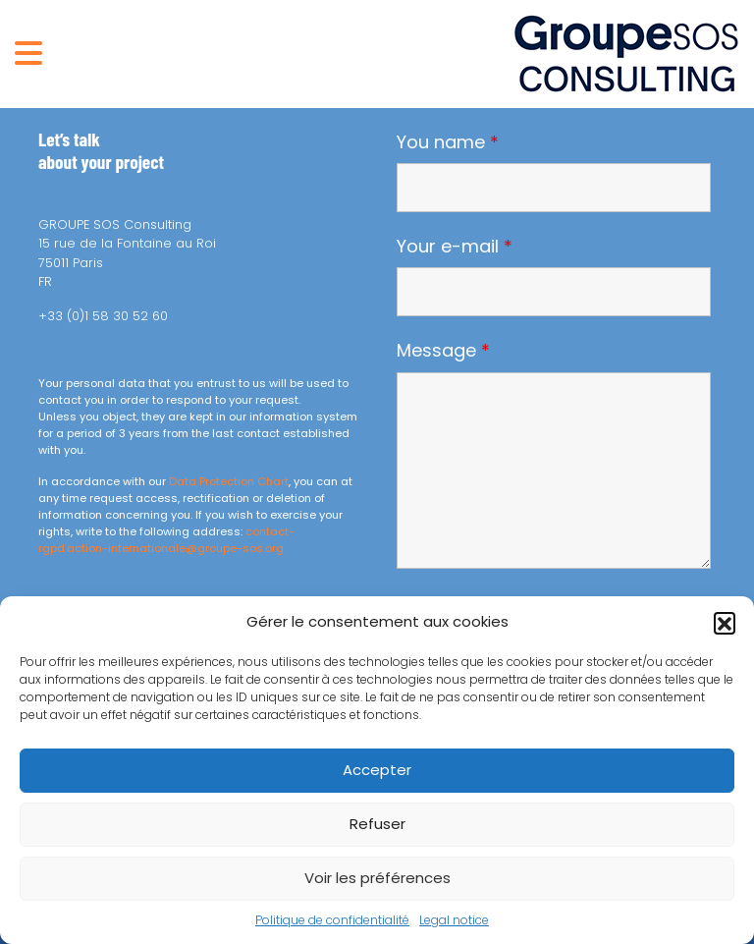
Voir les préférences (377, 877)
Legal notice (454, 920)
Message (443, 351)
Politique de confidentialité (332, 920)
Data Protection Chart (229, 481)
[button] (724, 623)
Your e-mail (454, 246)
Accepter (377, 769)
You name (448, 142)
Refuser (377, 823)
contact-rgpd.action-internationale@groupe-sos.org (166, 540)
